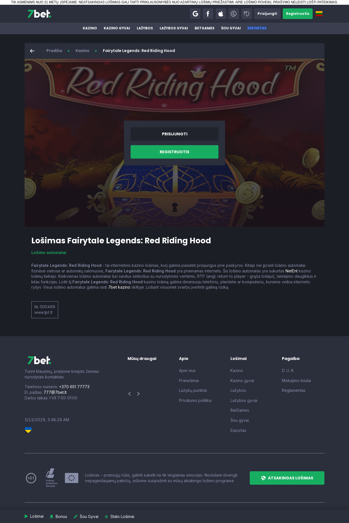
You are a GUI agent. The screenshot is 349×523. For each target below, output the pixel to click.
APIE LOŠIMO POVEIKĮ (253, 2)
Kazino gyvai (117, 28)
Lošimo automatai (48, 252)
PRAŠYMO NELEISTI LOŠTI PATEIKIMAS (305, 2)
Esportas (257, 28)
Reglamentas (294, 390)
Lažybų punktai (193, 390)
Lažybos (145, 28)
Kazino (90, 28)
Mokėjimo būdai (296, 380)
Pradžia (54, 50)
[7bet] (39, 14)
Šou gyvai (231, 28)
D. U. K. (288, 370)
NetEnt (292, 270)
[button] (195, 13)
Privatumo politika (195, 400)
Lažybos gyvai (174, 28)
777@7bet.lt (55, 392)
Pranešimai (189, 380)
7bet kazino (119, 287)
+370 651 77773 (74, 386)
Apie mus (187, 370)
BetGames (204, 28)
